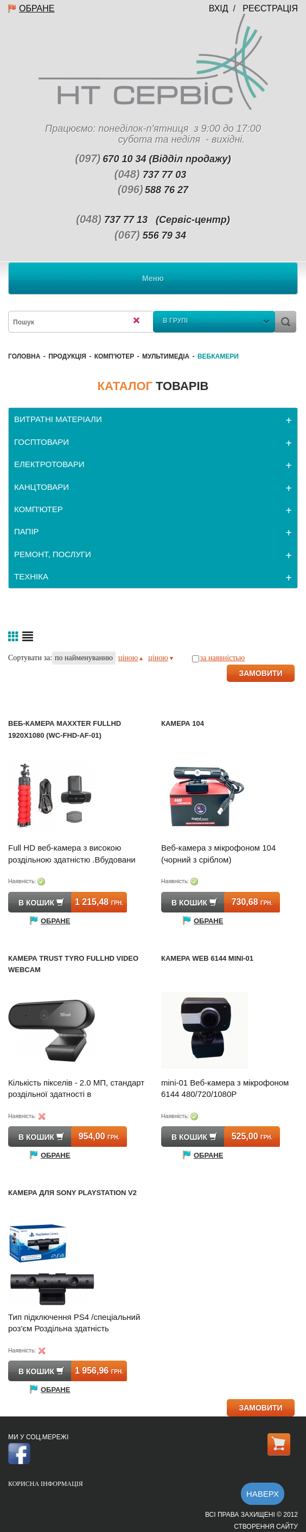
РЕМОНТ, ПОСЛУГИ (52, 554)
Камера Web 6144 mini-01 (207, 958)
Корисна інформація (45, 1484)
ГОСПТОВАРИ (41, 441)
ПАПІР (26, 531)
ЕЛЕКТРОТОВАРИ (49, 464)
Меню (153, 278)
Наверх (262, 1493)
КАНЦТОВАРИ (41, 486)
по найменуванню (84, 658)
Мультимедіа (165, 356)
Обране (36, 8)
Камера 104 (182, 723)
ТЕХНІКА (31, 576)
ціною (130, 658)
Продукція (67, 356)
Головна (24, 356)
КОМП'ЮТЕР (114, 356)
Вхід (218, 8)
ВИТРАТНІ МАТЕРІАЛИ (58, 419)
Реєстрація (270, 8)
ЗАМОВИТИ (260, 673)
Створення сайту (266, 1526)
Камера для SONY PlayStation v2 (72, 1193)
